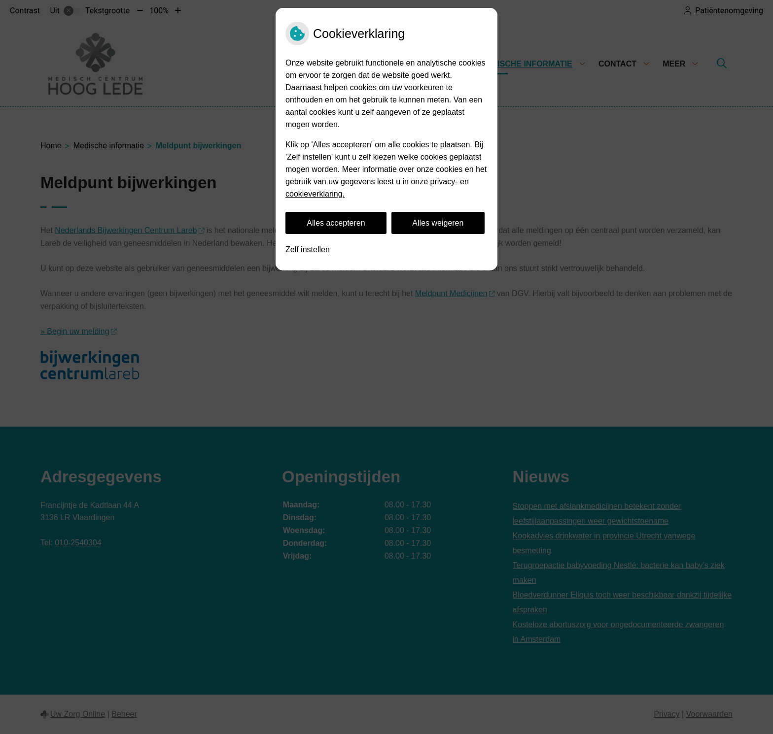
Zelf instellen (307, 249)
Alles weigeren (437, 223)
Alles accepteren (336, 223)
